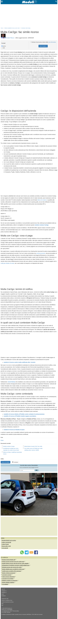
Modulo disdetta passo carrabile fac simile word (13, 569)
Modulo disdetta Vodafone (8, 582)
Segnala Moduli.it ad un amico (9, 540)
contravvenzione (40, 253)
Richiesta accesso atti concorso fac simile (12, 567)
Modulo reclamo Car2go (8, 446)
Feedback (15, 462)
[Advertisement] (29, 15)
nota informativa (52, 42)
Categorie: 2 (4, 592)
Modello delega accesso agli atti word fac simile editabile (15, 563)
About (2, 594)
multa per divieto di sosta (7, 263)
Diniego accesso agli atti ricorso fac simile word (13, 561)
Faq (2, 605)
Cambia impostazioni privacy (7, 602)
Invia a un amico (5, 462)
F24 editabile (5, 584)
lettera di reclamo (42, 200)
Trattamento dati (4, 598)
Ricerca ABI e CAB (6, 546)
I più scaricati (5, 548)
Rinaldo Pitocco (10, 37)
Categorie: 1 (4, 590)
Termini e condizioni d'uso (6, 600)
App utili (3, 589)
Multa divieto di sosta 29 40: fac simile (33, 446)
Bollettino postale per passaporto (9, 580)
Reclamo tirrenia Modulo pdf (8, 559)
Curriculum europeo (6, 574)
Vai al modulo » (43, 46)
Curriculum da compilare (8, 578)
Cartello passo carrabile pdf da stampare (11, 571)
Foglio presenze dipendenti (8, 576)
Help (2, 603)
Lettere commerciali (6, 542)
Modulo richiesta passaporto (8, 573)
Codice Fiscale (5, 544)
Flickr (2, 440)
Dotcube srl (9, 608)
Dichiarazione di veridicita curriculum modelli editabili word (15, 565)
